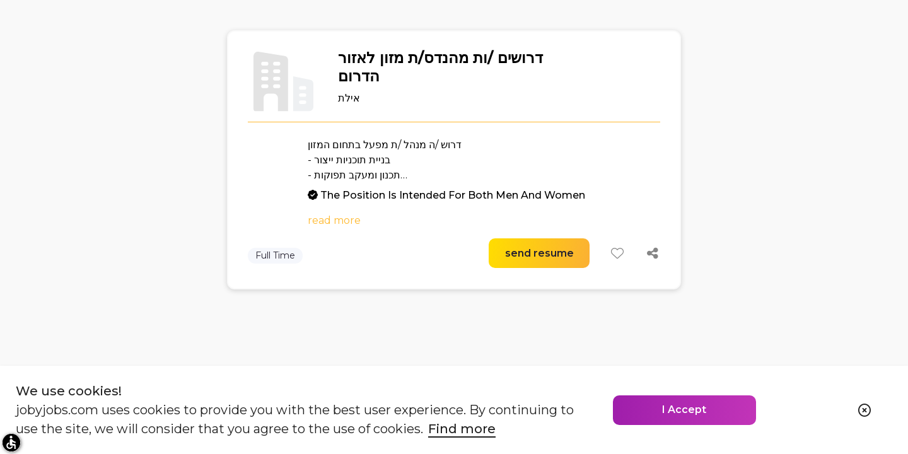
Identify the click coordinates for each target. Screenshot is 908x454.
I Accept (684, 410)
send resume (539, 253)
